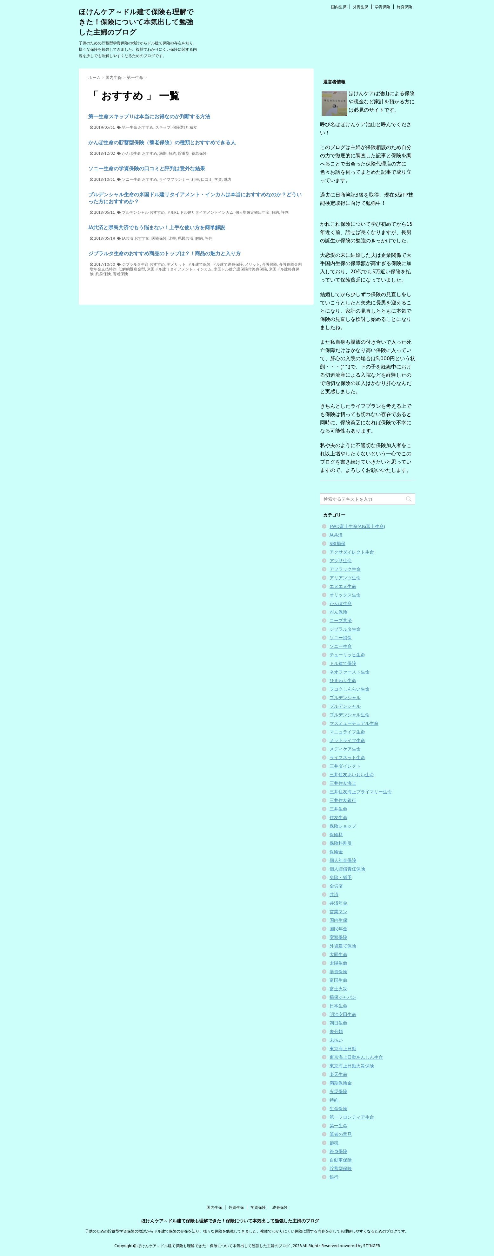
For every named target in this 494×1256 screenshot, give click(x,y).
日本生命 (338, 1006)
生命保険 (338, 1108)
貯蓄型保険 (341, 1168)
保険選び (180, 127)
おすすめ (145, 127)
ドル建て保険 (199, 264)
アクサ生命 (341, 560)
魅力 (227, 179)
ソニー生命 (131, 179)
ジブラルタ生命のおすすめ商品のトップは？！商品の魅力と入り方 (164, 253)
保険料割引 (341, 843)
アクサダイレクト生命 (352, 552)
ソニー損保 (341, 638)
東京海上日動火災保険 (352, 1066)
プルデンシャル (135, 212)
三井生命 (338, 809)
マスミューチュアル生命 (354, 723)
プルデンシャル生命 (350, 715)
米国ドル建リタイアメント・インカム (179, 269)
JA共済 (127, 238)
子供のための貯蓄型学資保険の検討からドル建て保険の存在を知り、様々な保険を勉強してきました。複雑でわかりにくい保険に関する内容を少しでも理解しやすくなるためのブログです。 (247, 1231)
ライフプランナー (174, 179)
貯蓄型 (184, 153)
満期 (163, 153)
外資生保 (360, 6)
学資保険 (382, 6)
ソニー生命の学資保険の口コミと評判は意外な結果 (146, 168)
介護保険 (269, 264)
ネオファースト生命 (350, 672)
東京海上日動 (343, 1048)
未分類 (336, 1031)
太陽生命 (338, 963)
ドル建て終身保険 (227, 264)
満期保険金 (341, 1083)
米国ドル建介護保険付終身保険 (240, 269)
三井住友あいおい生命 (352, 775)
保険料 (336, 834)
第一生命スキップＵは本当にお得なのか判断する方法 (149, 116)
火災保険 (338, 1091)
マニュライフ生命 (347, 732)
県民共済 (185, 238)
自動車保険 (341, 1160)
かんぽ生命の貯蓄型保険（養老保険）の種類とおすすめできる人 (162, 142)
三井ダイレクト (345, 766)
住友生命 (338, 817)
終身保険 (404, 6)
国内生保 (338, 6)
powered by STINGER (360, 1245)
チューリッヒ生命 (347, 655)
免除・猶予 (341, 877)
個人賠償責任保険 (347, 869)
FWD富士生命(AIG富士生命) (357, 526)
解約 (172, 153)
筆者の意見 (341, 1134)
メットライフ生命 (347, 740)
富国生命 (338, 980)
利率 (195, 179)
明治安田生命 (343, 1014)
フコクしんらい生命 (350, 689)
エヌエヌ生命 (343, 586)
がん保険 (338, 612)
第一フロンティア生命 (352, 1117)
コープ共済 (341, 620)
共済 (334, 894)
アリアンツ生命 (345, 578)
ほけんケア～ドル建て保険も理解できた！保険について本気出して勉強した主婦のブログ (136, 21)
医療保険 (159, 238)
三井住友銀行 (343, 800)
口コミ (206, 179)
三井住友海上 (343, 783)
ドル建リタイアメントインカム (206, 212)
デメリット (176, 264)
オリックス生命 (345, 595)
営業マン (338, 911)
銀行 (334, 1177)
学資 (218, 179)
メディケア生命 (345, 749)
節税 (334, 1143)
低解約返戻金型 (131, 269)
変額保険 (338, 937)
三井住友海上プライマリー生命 (361, 792)
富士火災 (338, 989)
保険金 (336, 852)
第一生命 (129, 127)
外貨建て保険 (343, 946)
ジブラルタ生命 (135, 264)
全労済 (336, 886)
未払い (336, 1040)
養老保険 (199, 153)
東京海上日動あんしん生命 (356, 1057)
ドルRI (172, 212)
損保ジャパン (343, 997)
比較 (172, 238)
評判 (285, 212)
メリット (252, 264)
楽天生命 (338, 1074)
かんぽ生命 (131, 153)
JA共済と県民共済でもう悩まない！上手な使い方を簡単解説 (156, 227)
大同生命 (338, 954)
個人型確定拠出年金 (252, 212)
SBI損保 (337, 543)
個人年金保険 (343, 860)
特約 (334, 1100)
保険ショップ (343, 826)
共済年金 (338, 903)
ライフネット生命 (347, 757)
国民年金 (338, 929)
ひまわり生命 (343, 680)
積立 (193, 127)
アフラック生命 (345, 569)
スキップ (162, 127)
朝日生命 (338, 1023)
